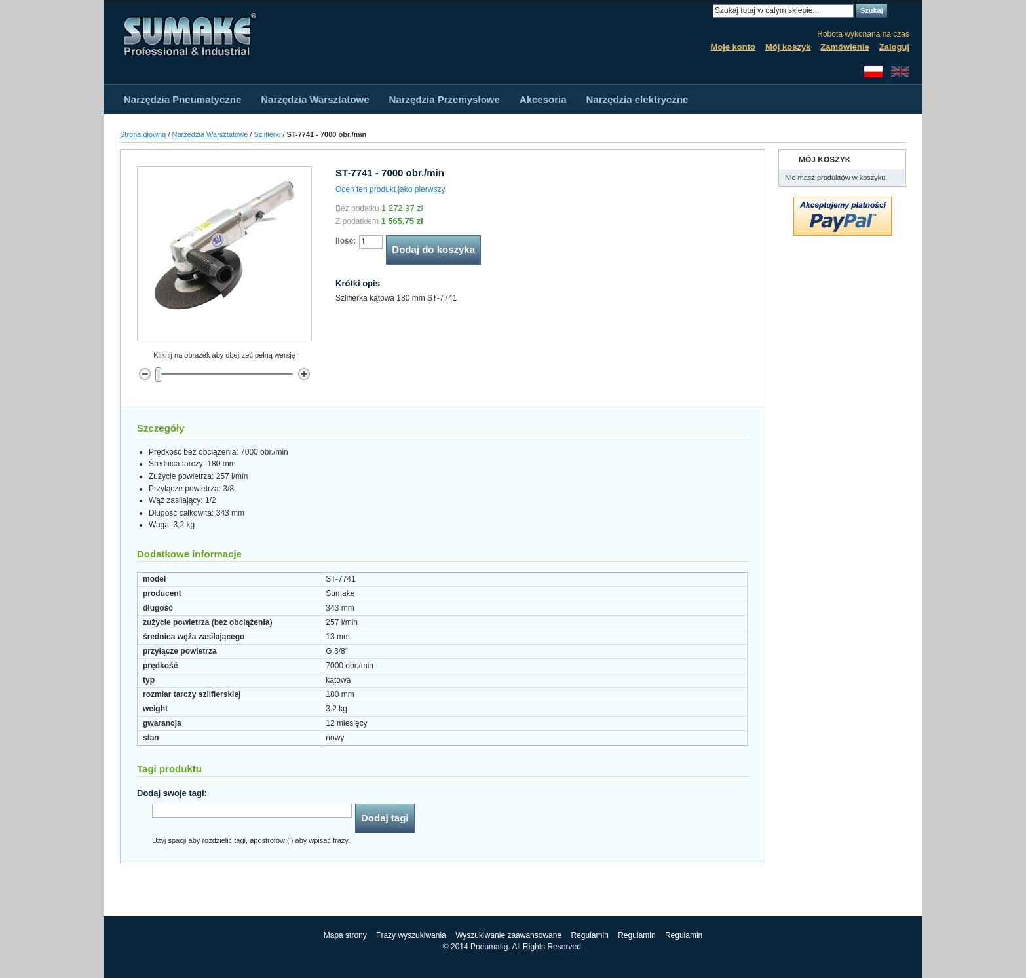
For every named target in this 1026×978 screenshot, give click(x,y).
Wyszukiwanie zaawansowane (508, 935)
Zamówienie (844, 47)
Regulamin (589, 935)
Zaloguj (894, 47)
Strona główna (143, 134)
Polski (873, 71)
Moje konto (732, 47)
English (900, 71)
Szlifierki (267, 134)
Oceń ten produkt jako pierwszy (390, 189)
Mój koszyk (787, 47)
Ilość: (345, 241)
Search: (705, 11)
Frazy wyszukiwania (411, 935)
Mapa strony (345, 935)
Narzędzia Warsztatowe (210, 134)
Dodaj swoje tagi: (172, 793)
